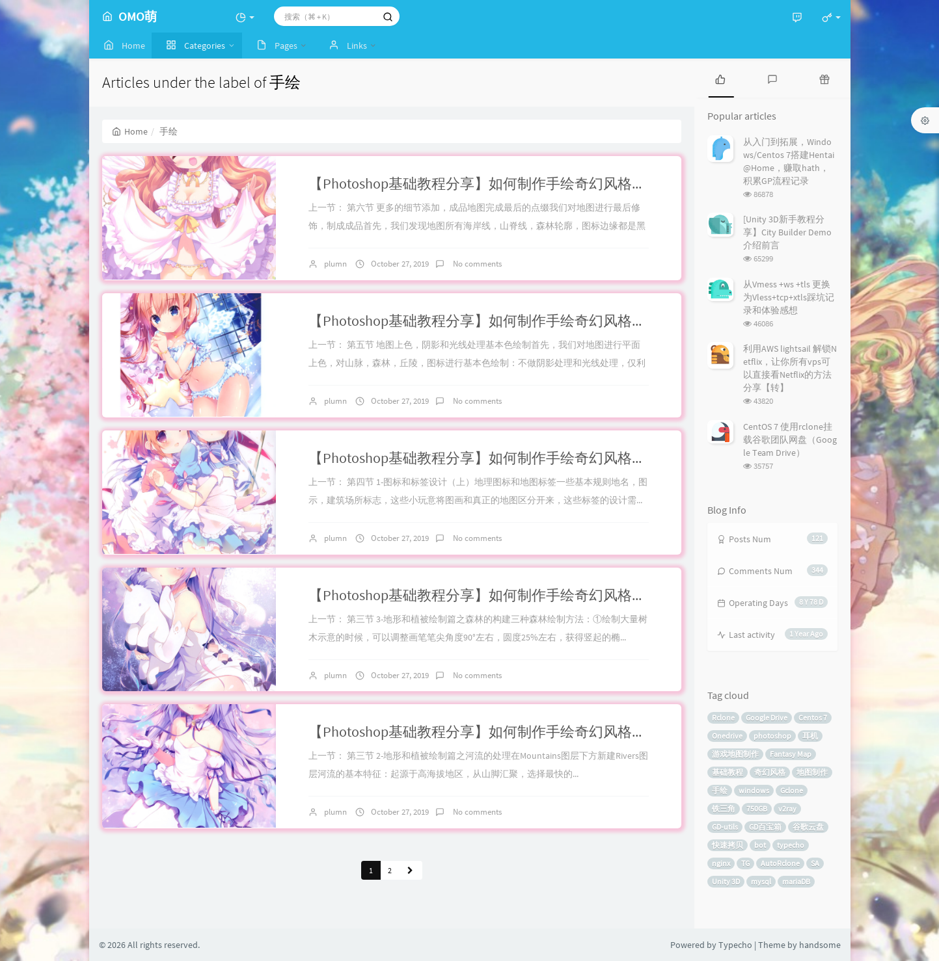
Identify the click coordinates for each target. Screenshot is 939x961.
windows (754, 790)
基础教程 (727, 772)
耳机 (810, 736)
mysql (761, 881)
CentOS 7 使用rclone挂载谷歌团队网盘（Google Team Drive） (790, 439)
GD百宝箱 (765, 827)
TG (745, 863)
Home (130, 131)
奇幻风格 (769, 772)
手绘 (720, 790)
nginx (721, 863)
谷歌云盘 (808, 827)
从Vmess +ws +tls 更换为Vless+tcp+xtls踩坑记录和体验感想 (788, 297)
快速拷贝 (727, 845)
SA (815, 863)
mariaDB (796, 881)
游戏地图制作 (735, 754)
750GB (756, 808)
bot (760, 845)
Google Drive (766, 717)
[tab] (720, 78)
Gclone (791, 790)
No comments (476, 263)
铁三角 (723, 808)
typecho (790, 845)
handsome (820, 945)
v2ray (787, 808)
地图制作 (812, 772)
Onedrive (727, 736)
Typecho (735, 945)
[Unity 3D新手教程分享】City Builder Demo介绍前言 (787, 232)
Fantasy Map (790, 754)
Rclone (723, 717)
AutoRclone (780, 863)
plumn (335, 263)
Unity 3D (726, 881)
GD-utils (725, 827)
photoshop (772, 736)
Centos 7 (812, 717)
